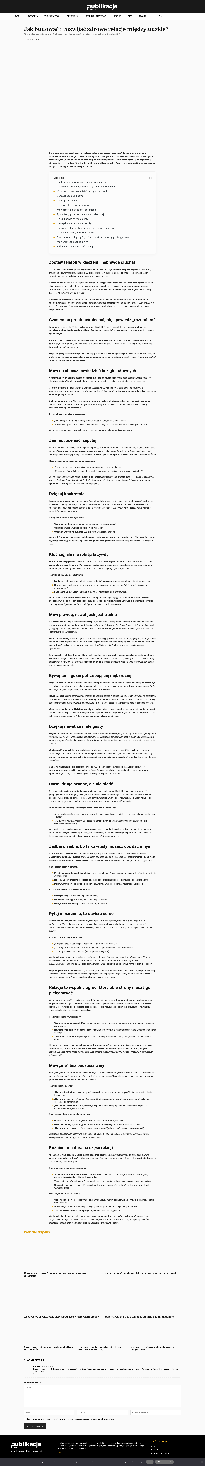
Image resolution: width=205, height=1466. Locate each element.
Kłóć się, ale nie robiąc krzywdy (74, 205)
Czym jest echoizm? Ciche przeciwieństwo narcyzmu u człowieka (58, 1274)
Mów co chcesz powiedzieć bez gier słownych (82, 191)
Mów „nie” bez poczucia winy (72, 241)
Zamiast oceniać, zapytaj (70, 195)
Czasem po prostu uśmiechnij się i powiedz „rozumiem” (87, 186)
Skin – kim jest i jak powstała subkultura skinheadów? (42, 1351)
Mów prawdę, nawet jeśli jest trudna (76, 209)
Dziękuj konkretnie (67, 200)
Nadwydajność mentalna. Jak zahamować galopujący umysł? (142, 1273)
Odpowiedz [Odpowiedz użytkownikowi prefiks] (37, 1377)
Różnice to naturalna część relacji (75, 246)
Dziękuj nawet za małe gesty (72, 219)
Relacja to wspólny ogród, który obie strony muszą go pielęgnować (93, 237)
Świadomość (45, 34)
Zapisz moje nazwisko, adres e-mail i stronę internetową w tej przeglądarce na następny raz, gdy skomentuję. (70, 1421)
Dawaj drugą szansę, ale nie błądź (75, 223)
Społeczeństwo (60, 34)
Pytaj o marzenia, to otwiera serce (75, 232)
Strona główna (31, 34)
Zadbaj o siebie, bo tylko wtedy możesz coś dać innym (86, 228)
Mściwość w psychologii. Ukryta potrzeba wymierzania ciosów (58, 1318)
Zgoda (149, 1462)
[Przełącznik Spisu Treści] (149, 178)
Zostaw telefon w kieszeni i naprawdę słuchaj (81, 182)
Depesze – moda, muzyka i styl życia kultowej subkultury (101, 1351)
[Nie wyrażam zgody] (201, 1462)
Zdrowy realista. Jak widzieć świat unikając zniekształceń (141, 1316)
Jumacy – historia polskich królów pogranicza (153, 1351)
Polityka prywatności (164, 1462)
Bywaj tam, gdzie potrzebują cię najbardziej (80, 214)
